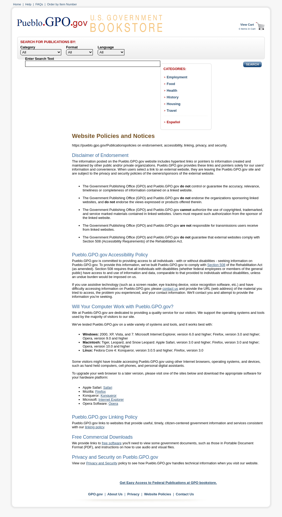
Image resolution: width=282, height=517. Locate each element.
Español (173, 122)
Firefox (100, 391)
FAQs (39, 4)
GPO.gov (95, 494)
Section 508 (216, 265)
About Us (115, 494)
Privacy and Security (101, 463)
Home (17, 4)
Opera (113, 404)
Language (106, 47)
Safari (107, 387)
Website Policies (157, 494)
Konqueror (109, 395)
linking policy (94, 427)
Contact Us (185, 494)
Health (172, 90)
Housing (173, 104)
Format (72, 47)
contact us (170, 289)
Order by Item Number (62, 4)
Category (27, 47)
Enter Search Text (39, 59)
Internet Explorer (111, 400)
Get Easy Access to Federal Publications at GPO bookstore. (168, 483)
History (172, 97)
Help (28, 4)
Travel (172, 111)
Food (171, 84)
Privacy (133, 494)
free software (111, 443)
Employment (177, 77)
